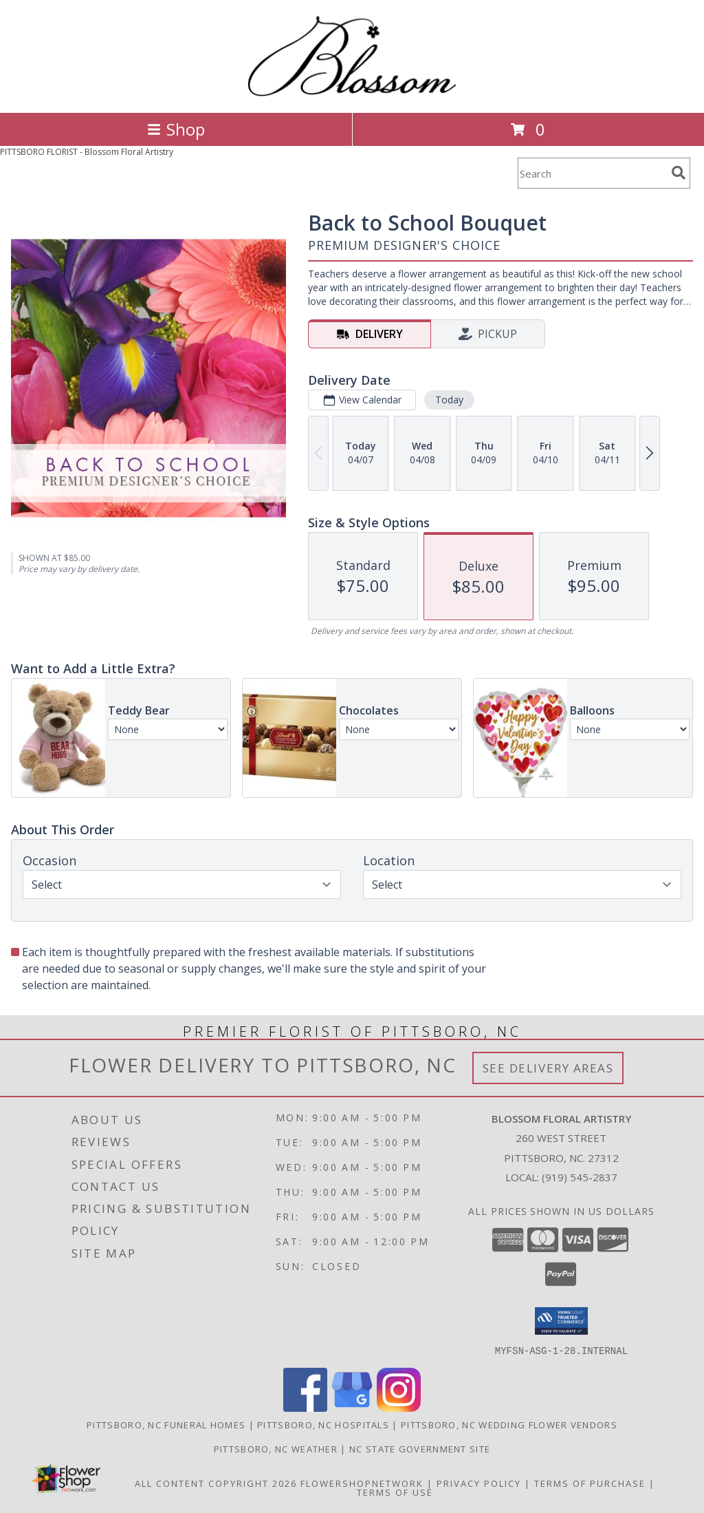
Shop (176, 129)
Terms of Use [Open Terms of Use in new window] (395, 1491)
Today (449, 399)
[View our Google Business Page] (352, 1407)
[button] (561, 1321)
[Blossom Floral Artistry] (352, 92)
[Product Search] (592, 173)
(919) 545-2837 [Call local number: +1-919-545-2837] (579, 1177)
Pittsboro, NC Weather (276, 1448)
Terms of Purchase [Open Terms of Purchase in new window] (590, 1483)
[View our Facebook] (305, 1407)
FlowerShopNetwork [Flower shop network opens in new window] (362, 1483)
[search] (679, 172)
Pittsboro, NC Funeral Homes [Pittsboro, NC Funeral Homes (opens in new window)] (166, 1424)
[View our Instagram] (399, 1407)
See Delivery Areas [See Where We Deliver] (548, 1068)
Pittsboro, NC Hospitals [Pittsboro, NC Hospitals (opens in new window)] (323, 1424)
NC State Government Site (419, 1448)
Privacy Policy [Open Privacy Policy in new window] (479, 1483)
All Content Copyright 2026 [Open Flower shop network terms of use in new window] (216, 1483)
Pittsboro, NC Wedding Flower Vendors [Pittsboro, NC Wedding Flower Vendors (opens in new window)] (509, 1424)
